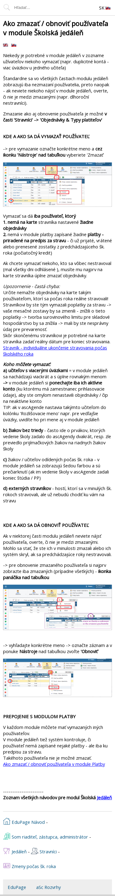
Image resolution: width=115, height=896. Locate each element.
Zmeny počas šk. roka (29, 865)
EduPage (17, 887)
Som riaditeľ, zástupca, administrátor (45, 836)
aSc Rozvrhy (48, 887)
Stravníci (44, 851)
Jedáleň (104, 797)
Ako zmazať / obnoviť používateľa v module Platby (54, 764)
